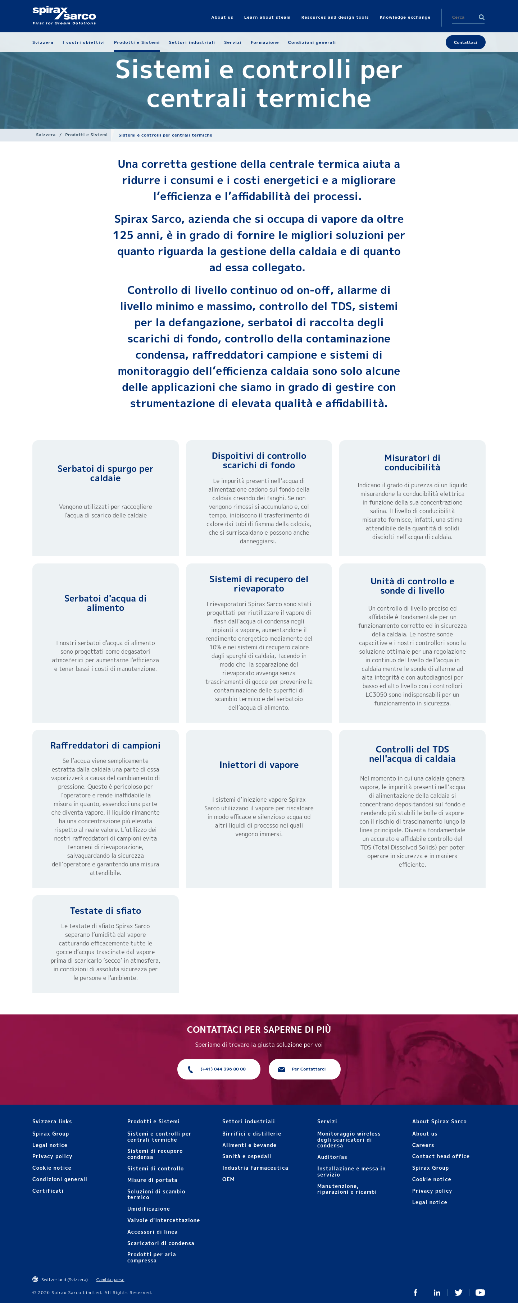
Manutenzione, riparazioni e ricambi (347, 1189)
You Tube (480, 1292)
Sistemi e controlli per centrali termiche (159, 1136)
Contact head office (441, 1156)
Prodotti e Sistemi (86, 135)
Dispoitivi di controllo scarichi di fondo (259, 460)
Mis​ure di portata (152, 1180)
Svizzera (46, 135)
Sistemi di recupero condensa (155, 1153)
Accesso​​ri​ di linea (152, 1231)
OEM (228, 1179)
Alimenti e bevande (249, 1145)
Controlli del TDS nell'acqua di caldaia (412, 754)
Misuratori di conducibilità (413, 462)
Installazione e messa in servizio (351, 1171)
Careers (423, 1145)
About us (424, 1133)
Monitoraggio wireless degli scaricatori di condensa (349, 1139)
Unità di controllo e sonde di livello (412, 586)
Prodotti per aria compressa (151, 1257)
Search (482, 17)
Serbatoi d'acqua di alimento (105, 603)
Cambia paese (110, 1279)
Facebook (415, 1292)
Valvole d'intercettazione (163, 1220)
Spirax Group (50, 1133)
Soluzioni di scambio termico (156, 1194)
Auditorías (332, 1157)
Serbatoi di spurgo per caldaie (106, 473)
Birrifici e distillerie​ (251, 1133)
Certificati (48, 1190)
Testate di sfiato (105, 910)
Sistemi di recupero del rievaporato (259, 583)
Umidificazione (148, 1208)
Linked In (437, 1292)
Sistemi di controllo (155, 1168)
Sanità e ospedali (246, 1156)
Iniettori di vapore (259, 765)
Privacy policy (52, 1156)
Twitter (458, 1292)
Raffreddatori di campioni (105, 745)
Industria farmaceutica (255, 1167)
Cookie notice (52, 1167)
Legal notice (50, 1145)
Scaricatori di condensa (161, 1243)
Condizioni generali (59, 1179)
